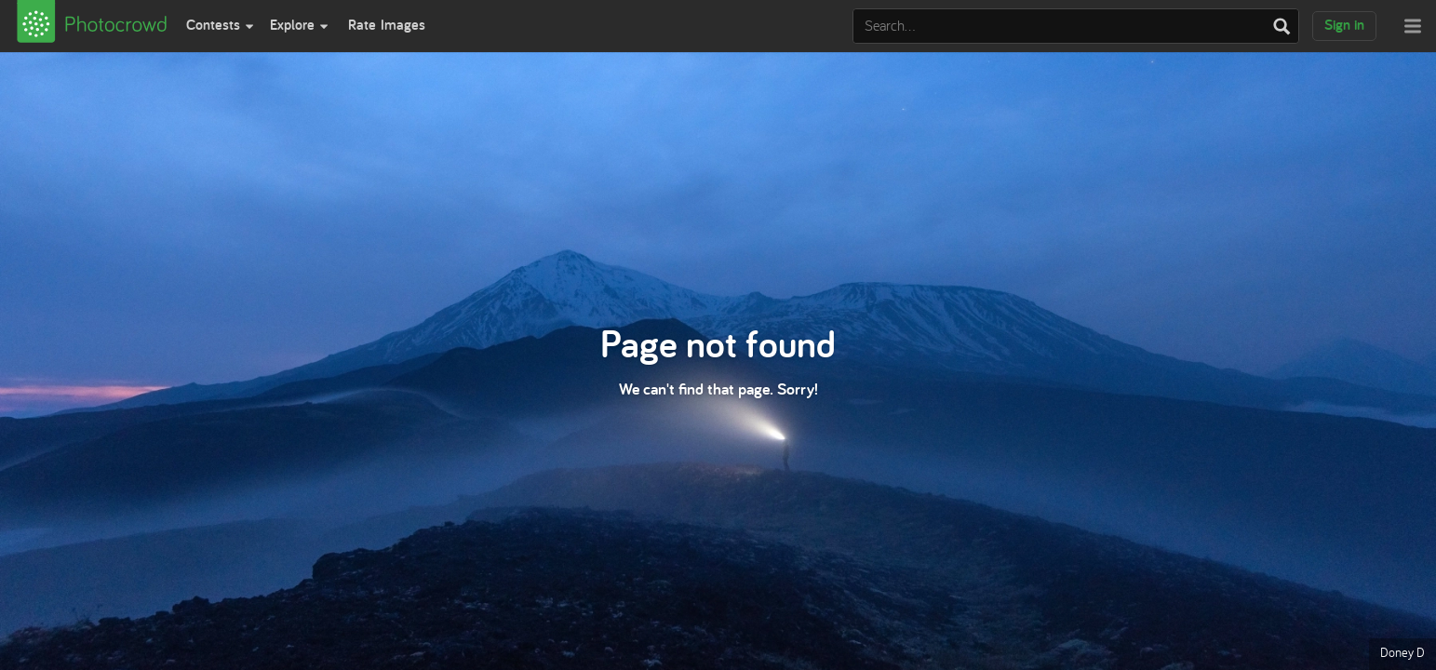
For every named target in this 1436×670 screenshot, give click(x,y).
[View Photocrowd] (89, 26)
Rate (386, 24)
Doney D (1402, 652)
